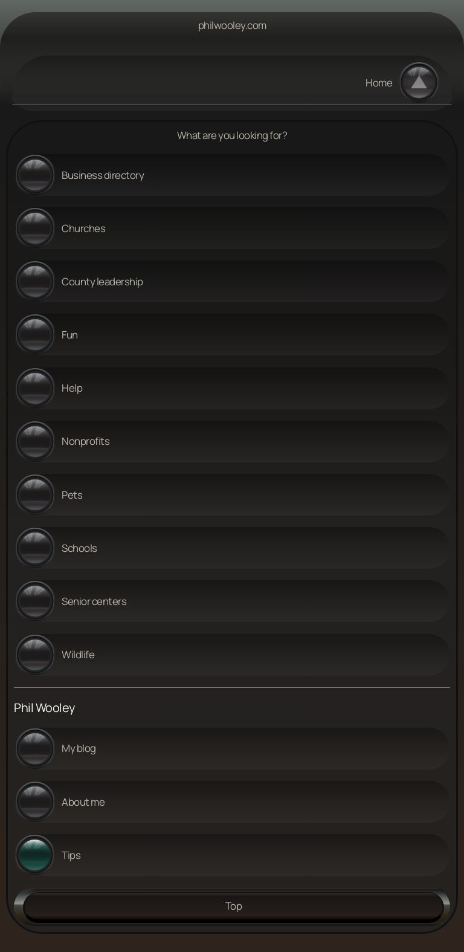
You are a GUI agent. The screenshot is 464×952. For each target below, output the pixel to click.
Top (233, 906)
